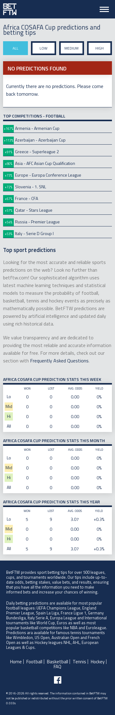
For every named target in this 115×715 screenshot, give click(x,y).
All (15, 48)
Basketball (57, 661)
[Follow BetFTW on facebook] (58, 680)
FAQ (57, 666)
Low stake (43, 50)
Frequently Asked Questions (59, 360)
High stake (99, 50)
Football (34, 661)
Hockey (98, 661)
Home (16, 661)
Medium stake (71, 50)
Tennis (79, 661)
